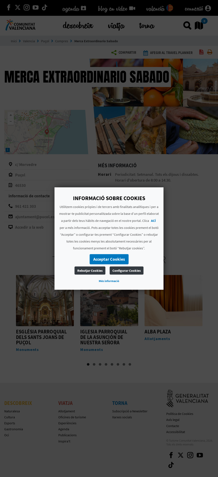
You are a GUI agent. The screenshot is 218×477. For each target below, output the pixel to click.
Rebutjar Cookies (90, 270)
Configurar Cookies (126, 270)
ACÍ (153, 220)
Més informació (109, 281)
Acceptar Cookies (109, 259)
